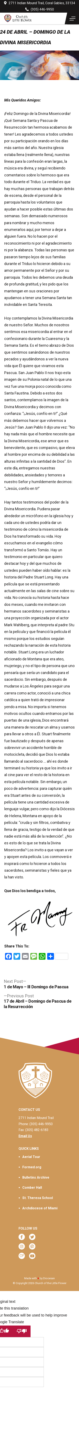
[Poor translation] (22, 1331)
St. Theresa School (37, 1198)
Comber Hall (32, 1188)
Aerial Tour (31, 1157)
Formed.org (31, 1167)
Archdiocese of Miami (40, 1208)
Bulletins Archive (35, 1177)
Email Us (25, 1136)
